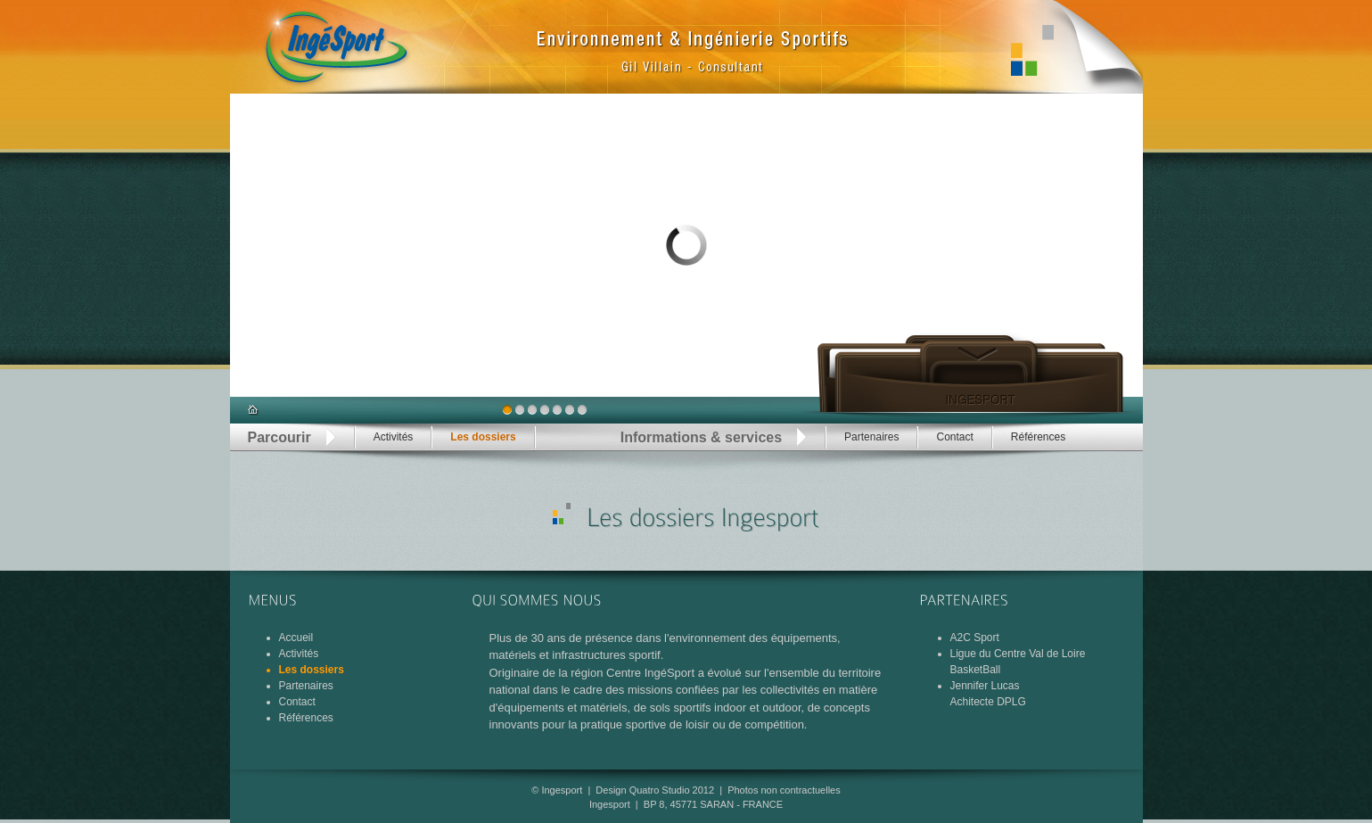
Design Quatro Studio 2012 (655, 790)
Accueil (296, 637)
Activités (394, 437)
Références (1038, 437)
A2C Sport (974, 637)
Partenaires (871, 437)
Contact (954, 437)
